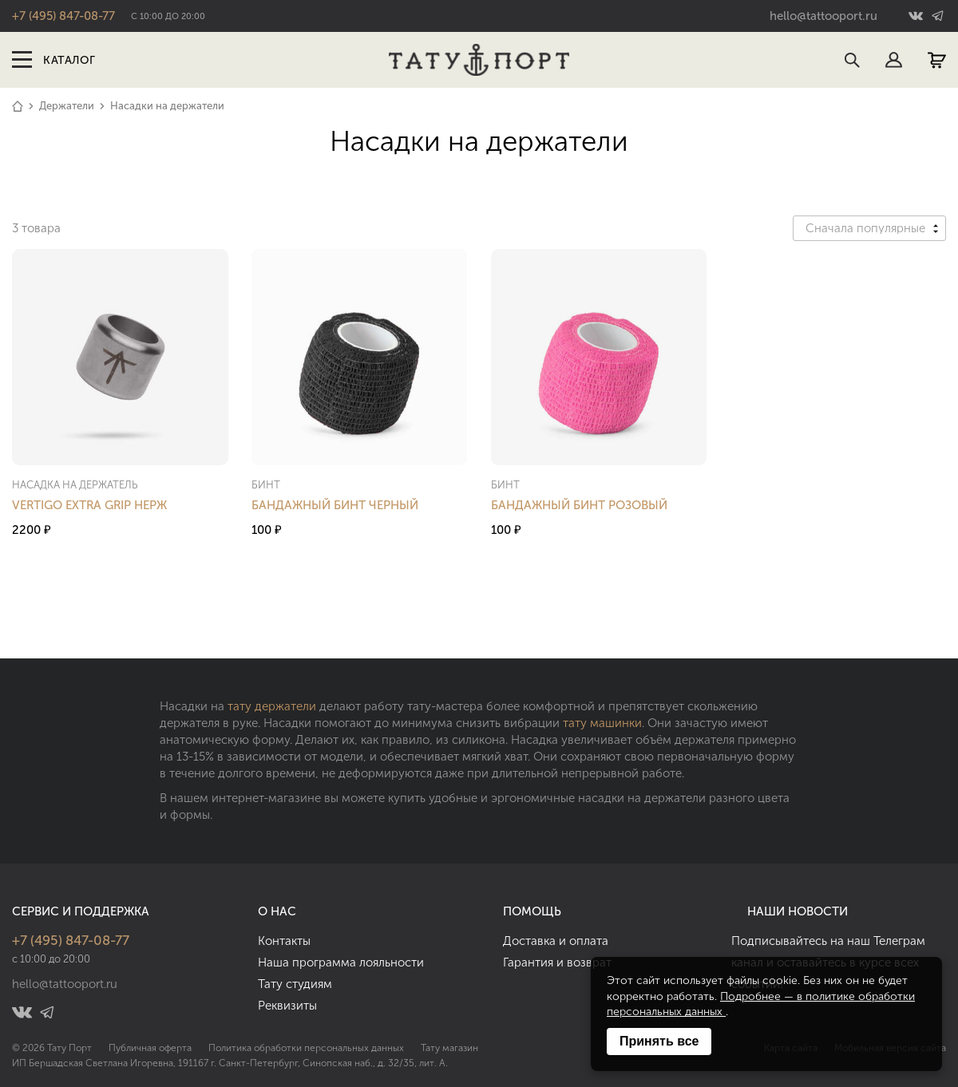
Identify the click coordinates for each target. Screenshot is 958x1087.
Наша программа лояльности (341, 962)
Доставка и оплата (555, 941)
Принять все (659, 1041)
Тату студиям (295, 984)
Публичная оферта (150, 1047)
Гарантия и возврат (557, 962)
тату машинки (602, 723)
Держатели (66, 106)
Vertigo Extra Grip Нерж (89, 505)
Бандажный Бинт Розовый (579, 505)
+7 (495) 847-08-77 (63, 16)
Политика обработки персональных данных (306, 1047)
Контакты (284, 941)
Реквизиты (287, 1005)
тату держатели (272, 706)
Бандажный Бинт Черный (334, 505)
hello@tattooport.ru (823, 16)
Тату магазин (449, 1047)
